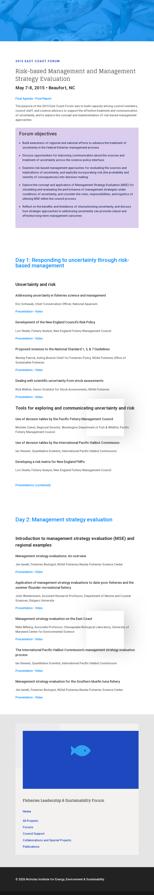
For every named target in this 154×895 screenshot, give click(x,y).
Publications (31, 846)
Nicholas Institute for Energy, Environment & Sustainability (65, 879)
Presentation (24, 311)
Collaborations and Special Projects (47, 840)
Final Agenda (24, 98)
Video (39, 311)
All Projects (30, 821)
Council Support (33, 833)
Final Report (43, 98)
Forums (28, 827)
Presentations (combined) (33, 485)
